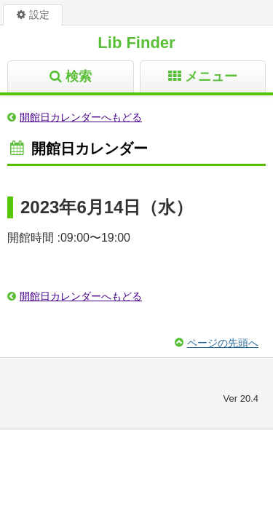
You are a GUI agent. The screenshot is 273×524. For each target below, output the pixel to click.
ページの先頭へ (222, 343)
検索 (79, 76)
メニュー (211, 76)
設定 (39, 14)
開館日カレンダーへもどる (81, 117)
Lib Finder (136, 42)
